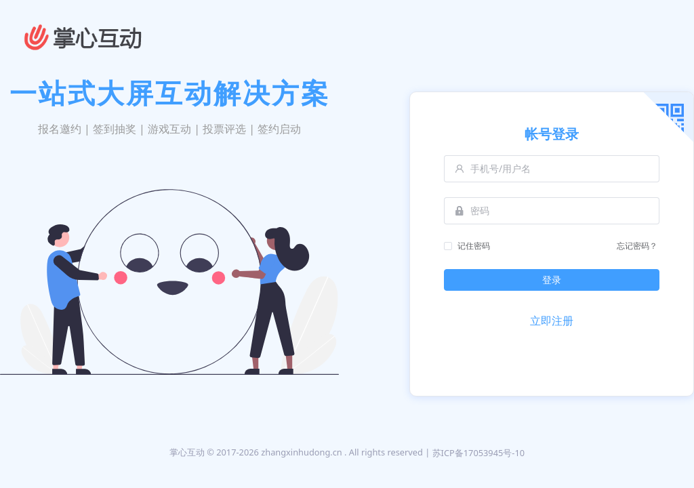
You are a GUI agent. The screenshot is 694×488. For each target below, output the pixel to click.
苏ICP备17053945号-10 (478, 453)
